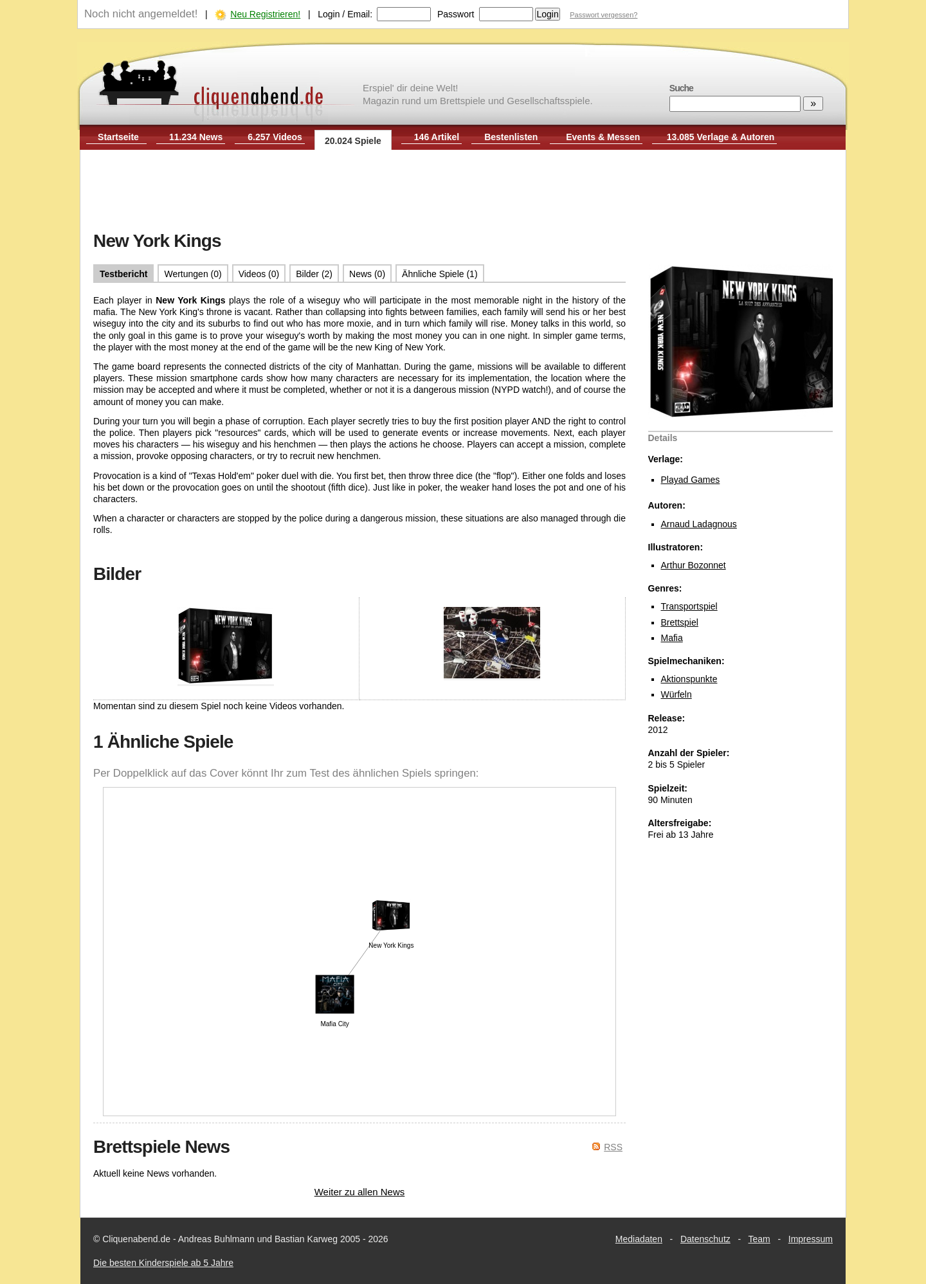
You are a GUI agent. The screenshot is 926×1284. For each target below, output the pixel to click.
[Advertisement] (463, 192)
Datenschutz (705, 1239)
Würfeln (676, 694)
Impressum (810, 1239)
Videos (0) (259, 274)
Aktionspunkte (689, 679)
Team (759, 1239)
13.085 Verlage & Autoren (721, 137)
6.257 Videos (275, 137)
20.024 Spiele (353, 141)
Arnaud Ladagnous (699, 524)
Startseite (118, 137)
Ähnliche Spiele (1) (440, 274)
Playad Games (690, 480)
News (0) (367, 274)
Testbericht (123, 274)
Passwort (456, 14)
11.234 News (195, 137)
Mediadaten (638, 1239)
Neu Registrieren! (265, 14)
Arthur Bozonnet (693, 565)
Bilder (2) (314, 274)
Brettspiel (679, 622)
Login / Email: (345, 14)
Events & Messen (603, 137)
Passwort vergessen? (603, 15)
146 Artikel (436, 137)
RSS (613, 1147)
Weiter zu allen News (359, 1191)
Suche (681, 88)
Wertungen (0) (192, 274)
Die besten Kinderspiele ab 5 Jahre (163, 1263)
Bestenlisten (511, 137)
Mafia (672, 638)
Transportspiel (689, 606)
